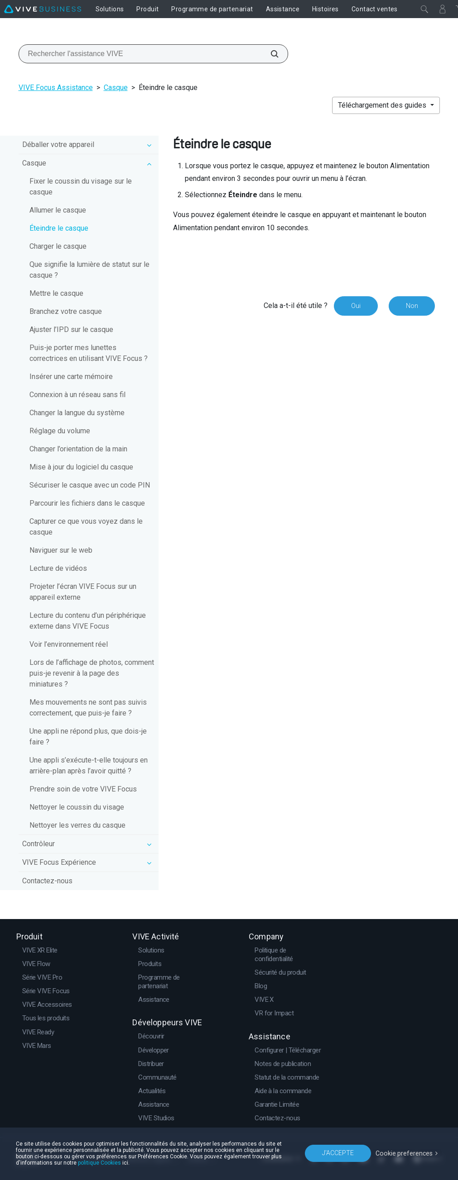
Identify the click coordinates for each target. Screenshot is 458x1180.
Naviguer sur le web (60, 550)
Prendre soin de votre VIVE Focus (83, 789)
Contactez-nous (47, 881)
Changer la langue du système (77, 412)
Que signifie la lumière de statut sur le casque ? (89, 270)
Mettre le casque (56, 293)
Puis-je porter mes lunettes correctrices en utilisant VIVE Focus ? (88, 353)
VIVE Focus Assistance (56, 87)
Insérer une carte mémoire (71, 376)
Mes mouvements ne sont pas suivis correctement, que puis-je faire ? (88, 707)
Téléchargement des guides (383, 105)
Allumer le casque (57, 210)
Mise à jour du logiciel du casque (81, 467)
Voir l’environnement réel (68, 644)
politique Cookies (99, 1163)
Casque (116, 87)
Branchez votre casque (65, 311)
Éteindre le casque (58, 228)
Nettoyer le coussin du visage (76, 807)
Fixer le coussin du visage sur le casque (80, 186)
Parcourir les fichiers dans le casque (87, 503)
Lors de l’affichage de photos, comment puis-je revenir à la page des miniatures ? (91, 673)
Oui (355, 305)
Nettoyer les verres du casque (77, 825)
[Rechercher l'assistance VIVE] (269, 54)
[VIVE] (42, 9)
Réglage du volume (59, 431)
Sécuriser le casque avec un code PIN (89, 485)
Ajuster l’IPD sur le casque (71, 329)
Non (411, 305)
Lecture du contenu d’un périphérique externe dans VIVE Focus (87, 620)
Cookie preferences (404, 1152)
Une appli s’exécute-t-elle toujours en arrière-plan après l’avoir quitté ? (88, 765)
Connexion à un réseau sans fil (77, 394)
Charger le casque (58, 246)
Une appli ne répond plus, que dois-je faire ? (88, 736)
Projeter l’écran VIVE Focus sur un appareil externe (82, 592)
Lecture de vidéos (58, 568)
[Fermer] (424, 9)
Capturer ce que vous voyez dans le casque (86, 526)
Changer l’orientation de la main (78, 449)
